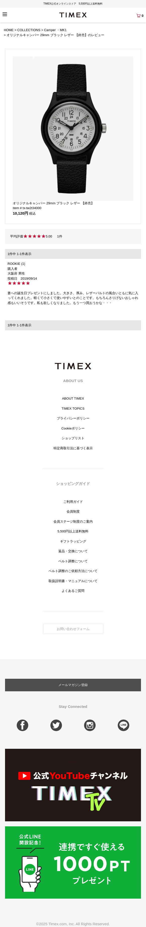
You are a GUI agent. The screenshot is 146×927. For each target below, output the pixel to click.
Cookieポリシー (72, 428)
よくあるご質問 (73, 591)
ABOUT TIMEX (73, 398)
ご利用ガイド (73, 502)
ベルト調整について (73, 561)
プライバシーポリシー (73, 418)
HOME (9, 30)
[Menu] (5, 14)
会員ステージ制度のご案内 (73, 521)
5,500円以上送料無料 (73, 531)
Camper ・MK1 (55, 30)
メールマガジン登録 (73, 685)
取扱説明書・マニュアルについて (73, 581)
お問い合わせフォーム (73, 629)
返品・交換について (73, 551)
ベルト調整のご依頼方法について (73, 571)
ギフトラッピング (73, 541)
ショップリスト (73, 438)
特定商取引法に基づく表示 (73, 448)
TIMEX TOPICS (73, 408)
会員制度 (73, 511)
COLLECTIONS (28, 30)
